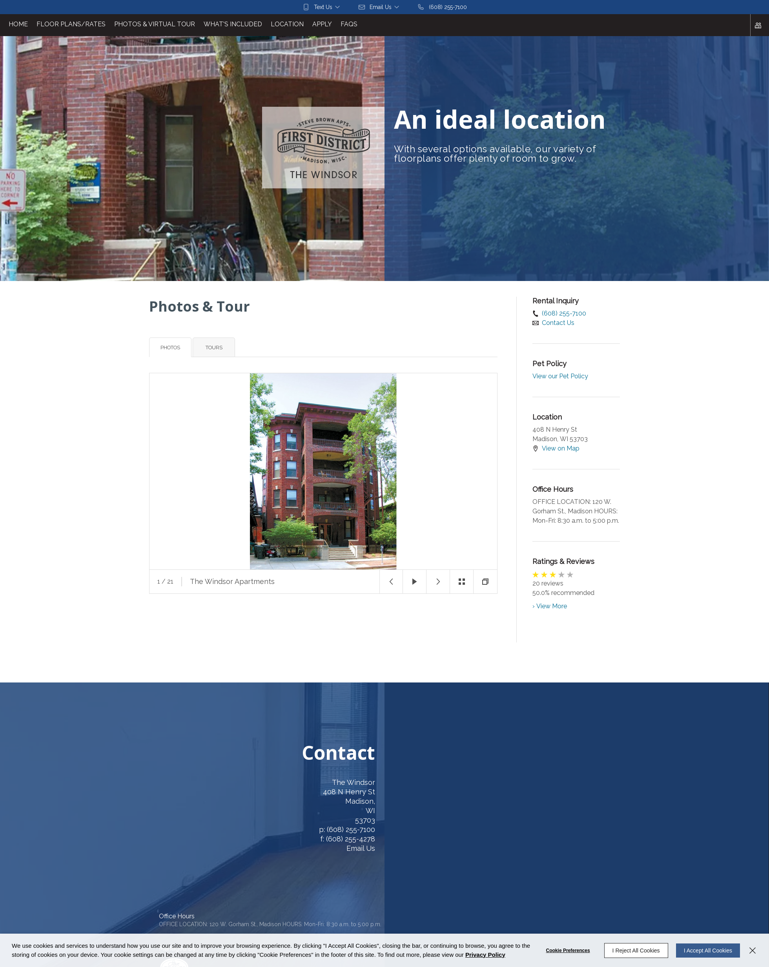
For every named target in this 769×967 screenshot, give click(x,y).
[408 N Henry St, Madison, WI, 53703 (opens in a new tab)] (175, 806)
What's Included (233, 24)
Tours (214, 347)
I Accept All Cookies (708, 950)
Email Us (274, 848)
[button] (322, 7)
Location (287, 24)
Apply (322, 24)
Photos (170, 347)
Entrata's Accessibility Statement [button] (131, 899)
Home (18, 24)
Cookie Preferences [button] (61, 899)
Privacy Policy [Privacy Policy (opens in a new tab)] (485, 954)
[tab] (170, 347)
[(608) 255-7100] (442, 7)
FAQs (349, 24)
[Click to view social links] (759, 25)
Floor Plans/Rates (71, 24)
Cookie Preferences (568, 950)
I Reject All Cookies (636, 950)
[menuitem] (18, 25)
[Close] (752, 950)
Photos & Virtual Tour (154, 24)
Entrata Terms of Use (207, 899)
